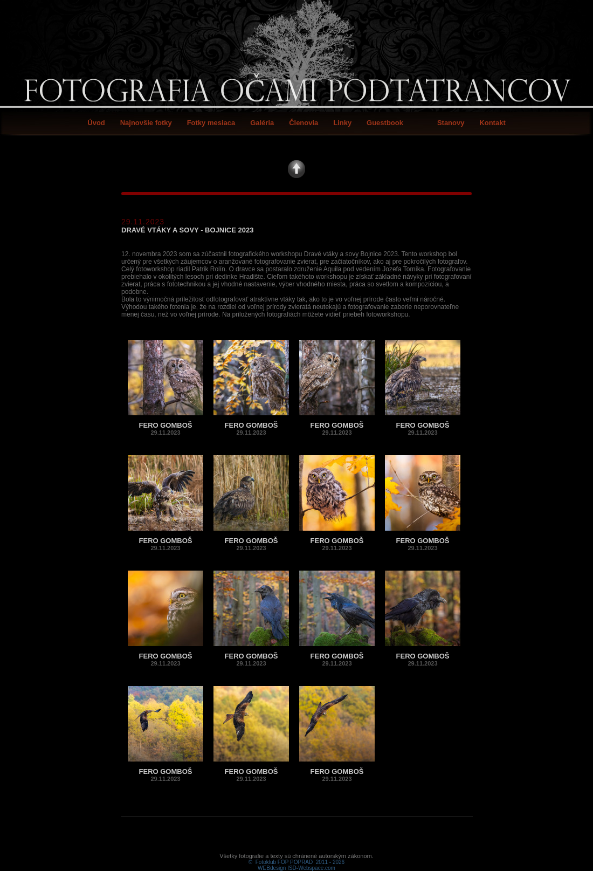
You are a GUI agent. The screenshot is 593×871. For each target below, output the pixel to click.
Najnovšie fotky (146, 123)
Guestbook (385, 123)
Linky (342, 123)
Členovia (303, 123)
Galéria (262, 123)
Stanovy (451, 123)
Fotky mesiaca (211, 123)
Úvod (96, 123)
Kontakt (492, 123)
